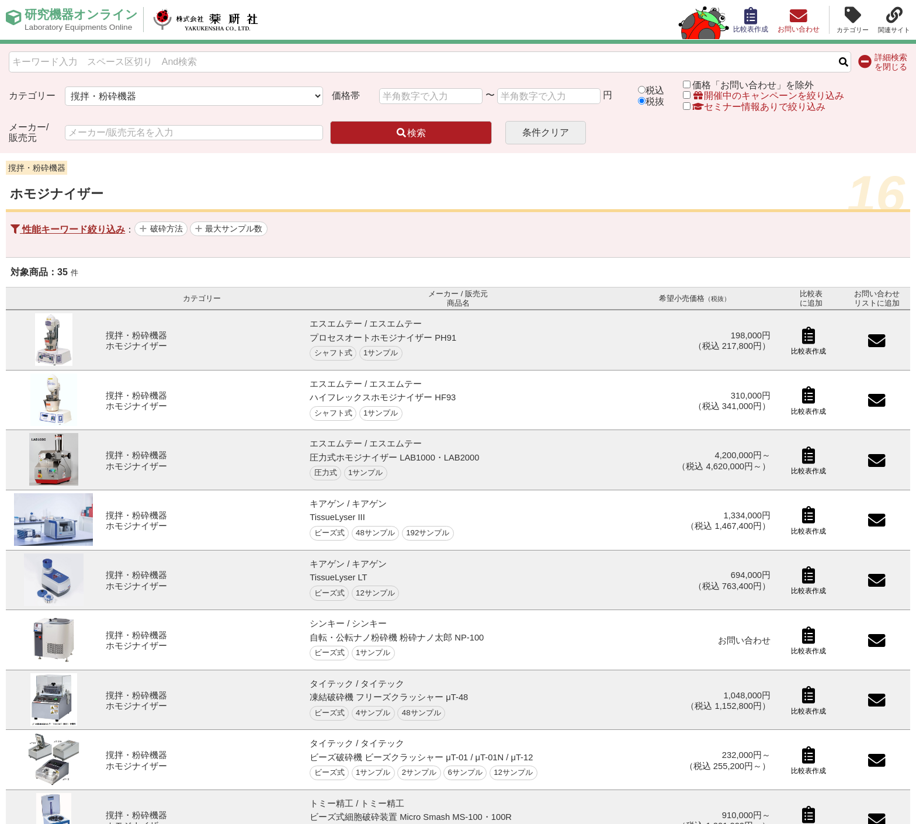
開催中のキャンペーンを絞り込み (768, 96)
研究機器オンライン (84, 20)
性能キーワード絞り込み (68, 229)
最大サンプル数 (233, 228)
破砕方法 (166, 228)
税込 (655, 90)
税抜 (655, 101)
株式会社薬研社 (213, 20)
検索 (410, 133)
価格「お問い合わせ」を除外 (753, 85)
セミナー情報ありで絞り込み (754, 107)
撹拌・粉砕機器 (36, 167)
